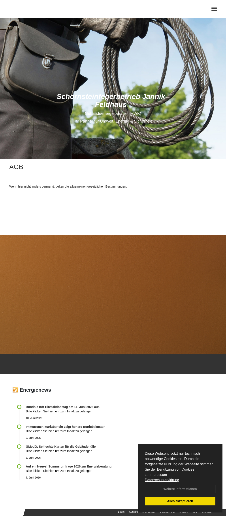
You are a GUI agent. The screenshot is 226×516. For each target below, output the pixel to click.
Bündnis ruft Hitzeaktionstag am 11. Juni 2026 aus (63, 407)
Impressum (158, 475)
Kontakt (133, 511)
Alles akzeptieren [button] (180, 501)
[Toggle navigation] (214, 12)
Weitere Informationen (180, 489)
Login (121, 511)
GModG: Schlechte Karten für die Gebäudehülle (61, 446)
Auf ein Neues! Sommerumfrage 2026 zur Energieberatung (68, 466)
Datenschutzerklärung (162, 480)
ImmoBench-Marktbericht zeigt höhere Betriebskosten (65, 426)
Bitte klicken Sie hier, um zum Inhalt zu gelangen (59, 411)
